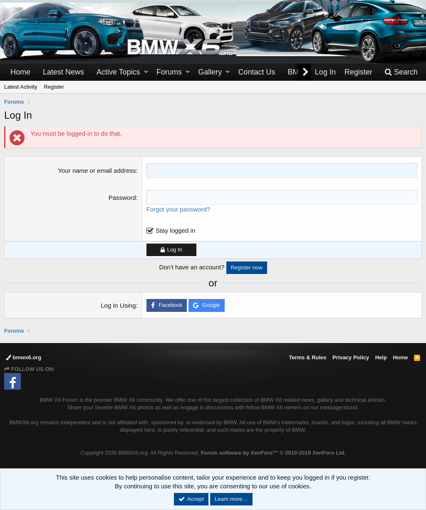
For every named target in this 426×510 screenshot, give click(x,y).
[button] (146, 72)
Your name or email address (97, 170)
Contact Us (256, 72)
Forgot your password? (178, 209)
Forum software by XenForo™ (273, 453)
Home (20, 72)
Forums (169, 72)
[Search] (401, 72)
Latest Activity (20, 87)
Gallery (210, 72)
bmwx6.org (23, 357)
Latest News (63, 72)
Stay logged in (175, 230)
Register (54, 87)
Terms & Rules (307, 357)
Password (122, 197)
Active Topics (118, 72)
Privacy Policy (350, 357)
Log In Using (118, 305)
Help (381, 357)
